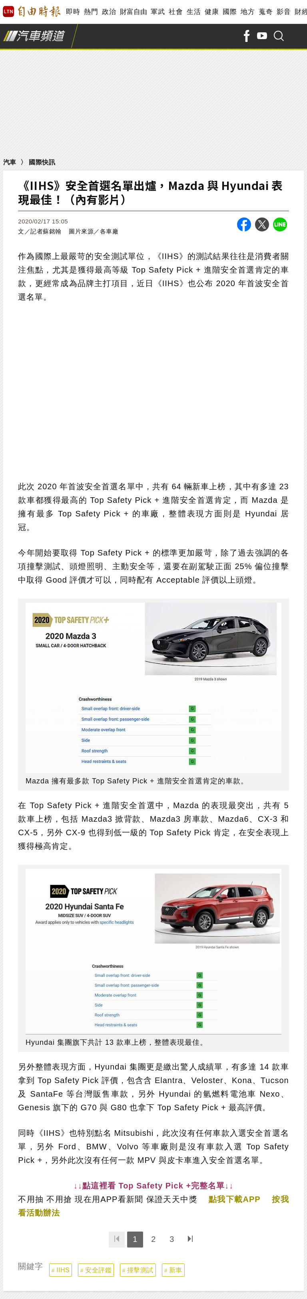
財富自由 (133, 12)
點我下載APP (235, 1199)
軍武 (158, 12)
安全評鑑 (98, 1270)
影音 (284, 12)
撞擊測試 (140, 1270)
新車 (175, 1270)
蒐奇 (266, 12)
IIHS (63, 1270)
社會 (176, 12)
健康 (212, 12)
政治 (109, 12)
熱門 (91, 12)
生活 (194, 12)
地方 (248, 12)
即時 (73, 12)
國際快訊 (42, 162)
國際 (230, 12)
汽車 (9, 162)
